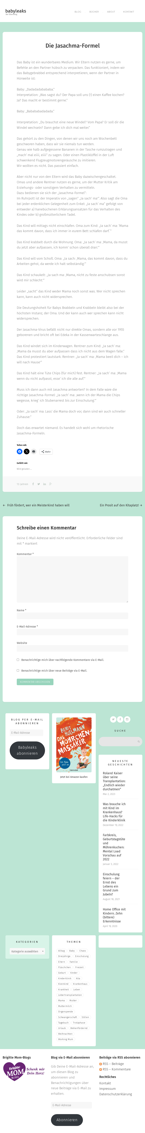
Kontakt (128, 11)
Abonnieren (66, 1118)
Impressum (107, 1087)
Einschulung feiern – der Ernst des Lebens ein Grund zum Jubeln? (111, 883)
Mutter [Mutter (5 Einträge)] (73, 999)
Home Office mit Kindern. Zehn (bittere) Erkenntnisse (114, 914)
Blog (77, 11)
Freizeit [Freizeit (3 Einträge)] (79, 966)
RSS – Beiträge (111, 1062)
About (111, 11)
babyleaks (15, 11)
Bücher (94, 11)
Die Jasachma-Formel (73, 44)
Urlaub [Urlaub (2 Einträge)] (62, 1027)
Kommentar (25, 552)
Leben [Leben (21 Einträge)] (76, 988)
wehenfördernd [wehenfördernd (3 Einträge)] (78, 1027)
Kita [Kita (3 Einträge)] (78, 977)
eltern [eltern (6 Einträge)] (61, 960)
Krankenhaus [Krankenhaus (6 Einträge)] (80, 982)
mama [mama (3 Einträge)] (61, 999)
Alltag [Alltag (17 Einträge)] (61, 949)
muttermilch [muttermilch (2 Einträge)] (65, 1004)
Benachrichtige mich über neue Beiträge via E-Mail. (54, 669)
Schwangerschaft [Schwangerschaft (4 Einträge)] (67, 1015)
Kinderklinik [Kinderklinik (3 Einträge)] (64, 977)
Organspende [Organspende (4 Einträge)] (65, 1010)
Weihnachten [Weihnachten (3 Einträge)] (65, 1032)
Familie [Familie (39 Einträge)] (74, 960)
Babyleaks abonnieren (27, 749)
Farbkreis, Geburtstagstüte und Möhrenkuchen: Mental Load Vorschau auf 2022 (114, 846)
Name (21, 609)
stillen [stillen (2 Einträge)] (85, 1015)
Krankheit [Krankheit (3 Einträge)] (63, 988)
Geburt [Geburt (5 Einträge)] (62, 971)
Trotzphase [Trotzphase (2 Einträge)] (79, 1021)
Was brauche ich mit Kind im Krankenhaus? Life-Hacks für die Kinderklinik (114, 811)
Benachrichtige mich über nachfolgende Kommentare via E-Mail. (62, 658)
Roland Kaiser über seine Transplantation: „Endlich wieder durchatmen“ (114, 780)
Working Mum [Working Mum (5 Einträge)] (65, 1038)
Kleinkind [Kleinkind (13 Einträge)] (63, 982)
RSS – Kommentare (115, 1068)
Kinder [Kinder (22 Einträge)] (74, 971)
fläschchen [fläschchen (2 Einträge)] (64, 966)
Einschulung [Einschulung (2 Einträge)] (82, 955)
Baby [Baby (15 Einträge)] (72, 949)
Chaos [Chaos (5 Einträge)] (82, 949)
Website (22, 641)
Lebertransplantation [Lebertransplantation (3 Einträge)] (70, 993)
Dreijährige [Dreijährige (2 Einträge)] (64, 955)
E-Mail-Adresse (27, 625)
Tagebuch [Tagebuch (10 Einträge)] (63, 1021)
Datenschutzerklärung (115, 1093)
